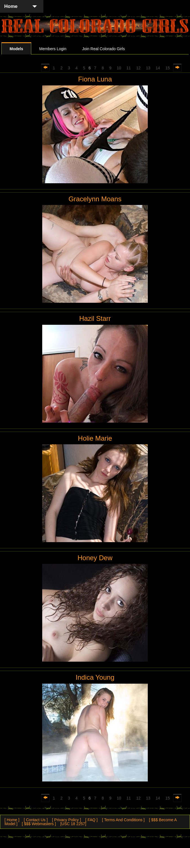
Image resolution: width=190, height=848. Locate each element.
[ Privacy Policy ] (66, 820)
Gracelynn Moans (94, 199)
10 (119, 68)
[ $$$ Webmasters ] (39, 824)
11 (128, 68)
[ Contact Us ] (36, 820)
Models (16, 49)
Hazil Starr (95, 318)
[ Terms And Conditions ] (123, 820)
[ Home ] (12, 820)
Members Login (52, 49)
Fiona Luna (95, 79)
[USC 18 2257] (73, 824)
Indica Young (95, 677)
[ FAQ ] (91, 820)
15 (168, 68)
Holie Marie (95, 438)
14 (158, 68)
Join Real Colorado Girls (103, 49)
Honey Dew (94, 558)
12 (138, 68)
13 (148, 68)
